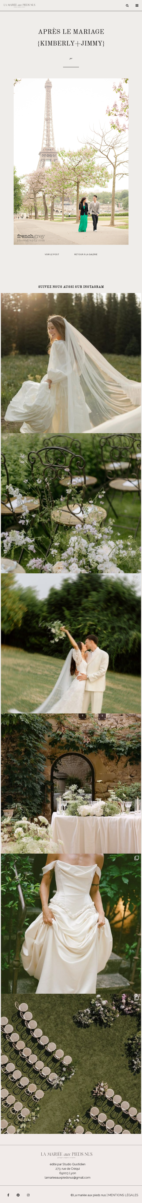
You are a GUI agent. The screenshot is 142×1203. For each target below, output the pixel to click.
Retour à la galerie (85, 254)
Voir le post (52, 254)
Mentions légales (123, 1195)
